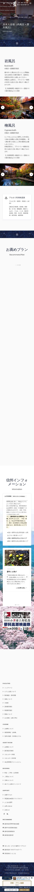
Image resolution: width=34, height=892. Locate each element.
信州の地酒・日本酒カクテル (13, 736)
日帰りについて (9, 780)
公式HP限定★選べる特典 (11, 890)
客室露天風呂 (8, 710)
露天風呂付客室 (9, 751)
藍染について (8, 714)
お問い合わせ (8, 806)
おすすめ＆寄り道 (22, 552)
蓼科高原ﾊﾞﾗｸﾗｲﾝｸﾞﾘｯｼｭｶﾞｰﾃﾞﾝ (13, 850)
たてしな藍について (10, 691)
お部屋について (9, 747)
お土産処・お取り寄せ (11, 718)
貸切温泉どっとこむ (10, 853)
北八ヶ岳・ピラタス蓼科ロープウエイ (15, 846)
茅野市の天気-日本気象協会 (19, 496)
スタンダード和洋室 (10, 758)
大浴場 (6, 703)
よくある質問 (8, 802)
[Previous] (3, 107)
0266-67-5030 (9, 870)
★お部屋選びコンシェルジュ (13, 762)
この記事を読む (21, 588)
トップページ (8, 688)
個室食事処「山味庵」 (11, 732)
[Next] (31, 107)
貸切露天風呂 (8, 706)
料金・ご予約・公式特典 (11, 773)
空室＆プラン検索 (24, 890)
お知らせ (7, 810)
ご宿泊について (9, 776)
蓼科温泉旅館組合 (10, 831)
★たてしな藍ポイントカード (13, 784)
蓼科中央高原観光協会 (11, 828)
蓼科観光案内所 (9, 835)
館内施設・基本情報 (10, 695)
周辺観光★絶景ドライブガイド (13, 798)
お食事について (9, 729)
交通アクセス (8, 795)
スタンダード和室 (10, 754)
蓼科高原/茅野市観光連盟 (12, 824)
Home (4, 17)
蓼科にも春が (12, 572)
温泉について (12, 17)
